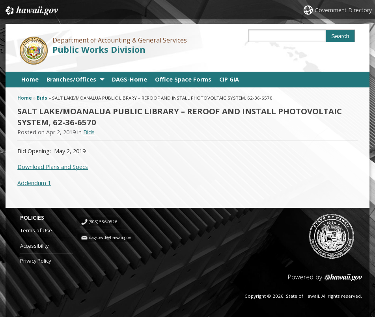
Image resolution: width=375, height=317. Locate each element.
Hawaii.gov (31, 11)
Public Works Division (99, 49)
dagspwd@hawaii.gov (110, 237)
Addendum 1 (34, 183)
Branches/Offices (71, 79)
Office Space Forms (183, 79)
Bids (42, 98)
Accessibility (34, 245)
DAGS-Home (129, 79)
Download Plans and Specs (52, 167)
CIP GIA (229, 79)
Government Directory (343, 10)
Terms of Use (36, 230)
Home (30, 79)
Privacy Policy (35, 260)
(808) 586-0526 (103, 221)
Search (340, 36)
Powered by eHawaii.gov (325, 280)
